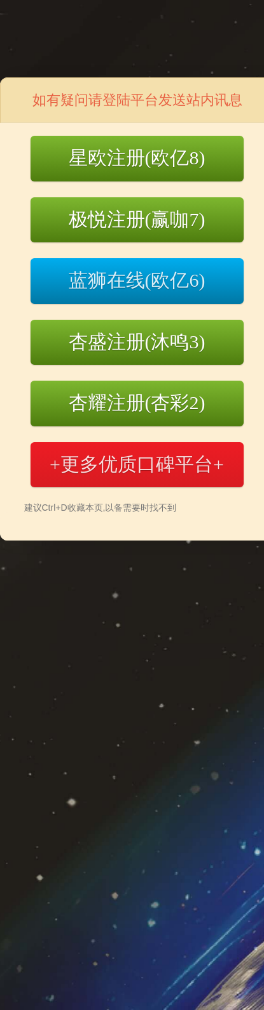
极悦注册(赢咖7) (137, 219)
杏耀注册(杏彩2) (137, 402)
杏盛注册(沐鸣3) (137, 341)
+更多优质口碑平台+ (137, 464)
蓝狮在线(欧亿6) (137, 280)
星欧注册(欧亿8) (137, 157)
